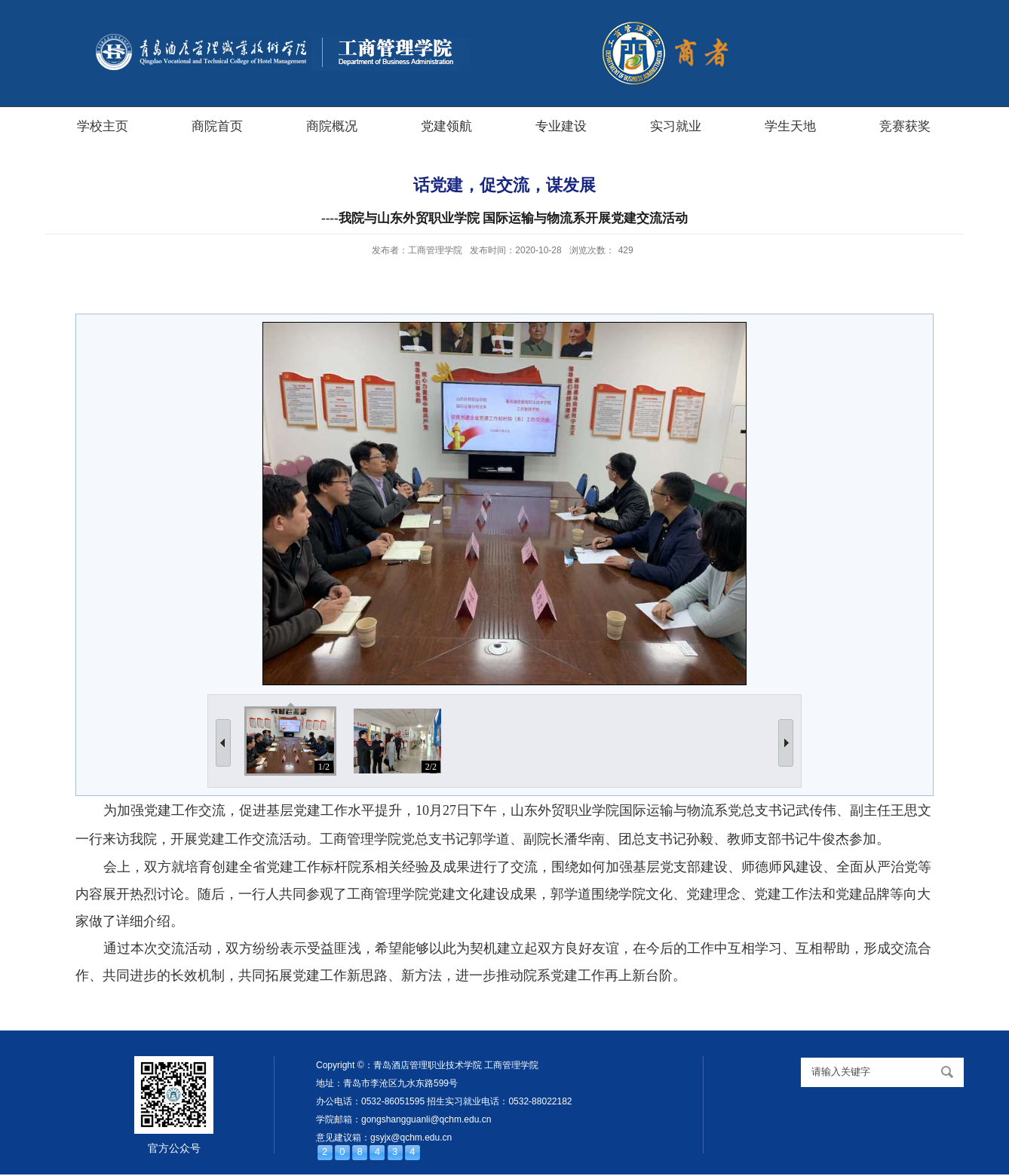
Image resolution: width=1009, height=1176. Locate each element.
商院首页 (217, 126)
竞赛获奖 (905, 126)
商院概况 (331, 126)
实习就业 (675, 126)
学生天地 (790, 126)
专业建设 (561, 126)
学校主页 (102, 126)
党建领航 (446, 126)
